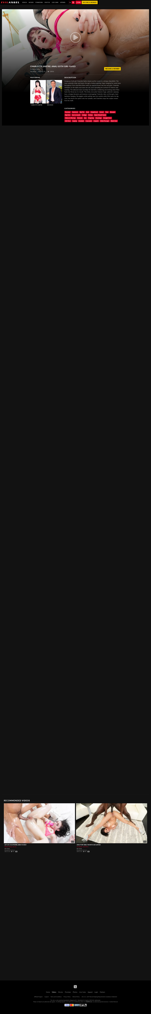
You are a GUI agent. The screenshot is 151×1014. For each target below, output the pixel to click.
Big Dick (67, 115)
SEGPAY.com (89, 1001)
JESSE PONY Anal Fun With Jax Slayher (89, 845)
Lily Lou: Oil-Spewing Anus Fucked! (15, 845)
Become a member (89, 2)
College (84, 115)
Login (78, 2)
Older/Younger (104, 121)
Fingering (91, 118)
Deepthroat (94, 112)
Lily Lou (14, 846)
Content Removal (114, 1001)
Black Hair (114, 121)
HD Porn (67, 121)
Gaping (75, 121)
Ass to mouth (76, 115)
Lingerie (96, 121)
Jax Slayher (79, 846)
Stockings (98, 118)
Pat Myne (7, 848)
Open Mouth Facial (100, 115)
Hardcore (75, 112)
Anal (87, 112)
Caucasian (89, 121)
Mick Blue (50, 105)
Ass (85, 118)
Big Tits (82, 112)
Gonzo (102, 112)
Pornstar (67, 112)
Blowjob (112, 112)
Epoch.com (41, 1001)
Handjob (81, 121)
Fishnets (79, 118)
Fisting (90, 115)
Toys (107, 112)
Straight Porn (107, 118)
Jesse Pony (85, 846)
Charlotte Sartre (36, 105)
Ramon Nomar (8, 846)
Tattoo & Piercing (70, 118)
